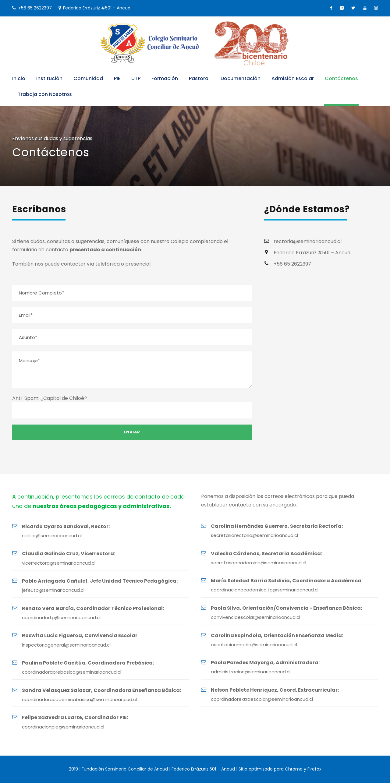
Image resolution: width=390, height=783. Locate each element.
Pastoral (199, 78)
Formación (164, 78)
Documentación (241, 78)
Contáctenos (341, 78)
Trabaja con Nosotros (45, 94)
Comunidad (88, 78)
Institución (49, 78)
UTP (135, 78)
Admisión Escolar (292, 78)
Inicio (18, 78)
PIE (117, 78)
